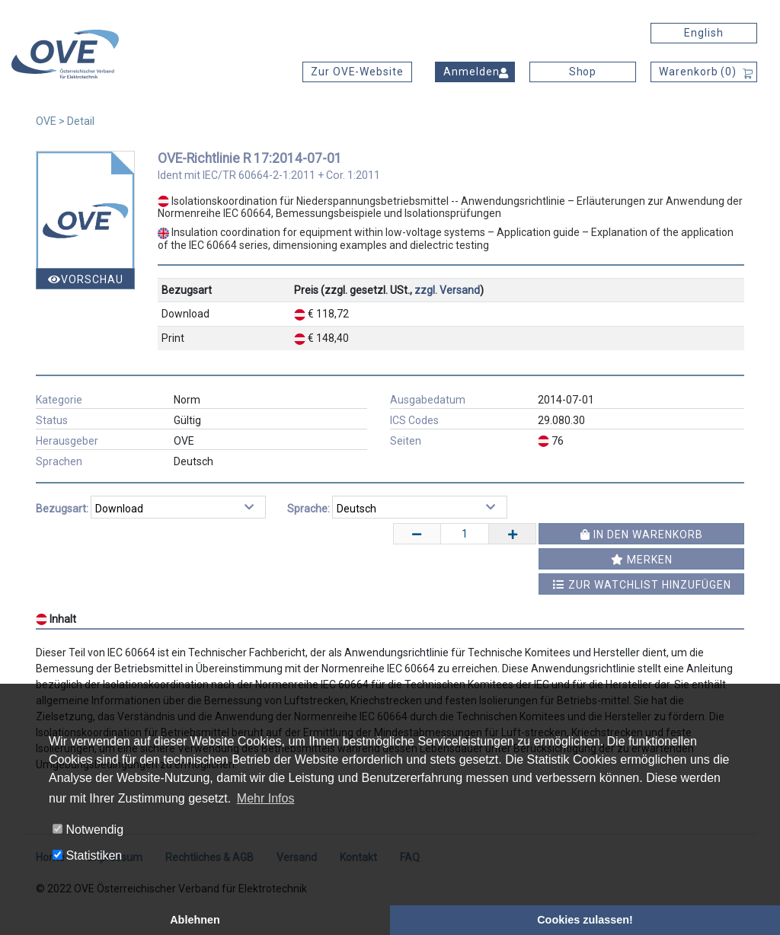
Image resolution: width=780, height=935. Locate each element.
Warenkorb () (698, 71)
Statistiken (87, 855)
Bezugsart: (62, 509)
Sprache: (308, 509)
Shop (583, 71)
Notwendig (88, 829)
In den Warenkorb (641, 534)
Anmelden (471, 71)
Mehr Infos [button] (266, 798)
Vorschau (85, 279)
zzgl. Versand (447, 290)
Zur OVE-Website (357, 71)
